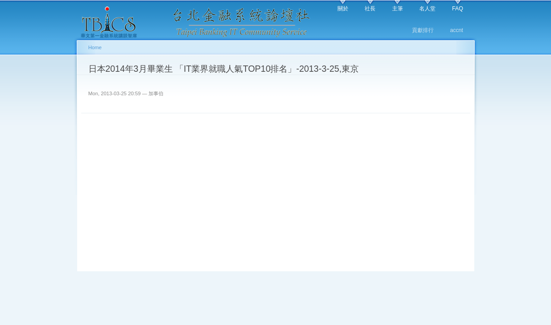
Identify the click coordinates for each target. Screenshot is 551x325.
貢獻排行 (423, 30)
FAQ (457, 8)
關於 (343, 8)
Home (95, 47)
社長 (370, 8)
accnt (456, 30)
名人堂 (427, 8)
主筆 (397, 8)
